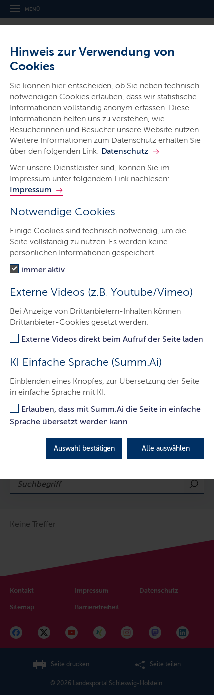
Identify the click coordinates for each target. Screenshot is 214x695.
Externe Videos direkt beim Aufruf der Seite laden (112, 339)
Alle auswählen (166, 448)
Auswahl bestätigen (84, 448)
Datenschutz (124, 151)
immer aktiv (43, 269)
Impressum (31, 189)
